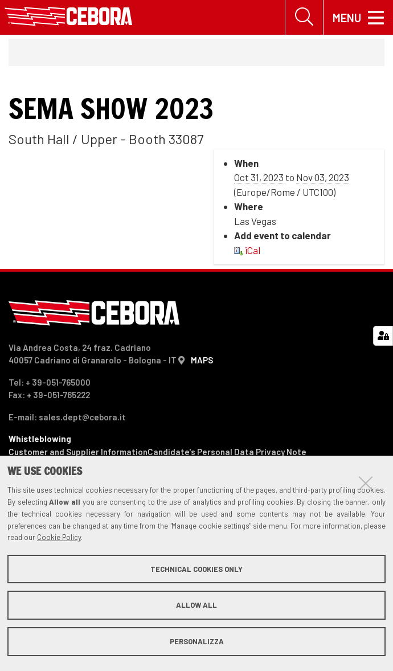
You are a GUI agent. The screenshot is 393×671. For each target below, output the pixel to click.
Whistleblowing (40, 438)
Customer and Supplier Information (78, 452)
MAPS (202, 360)
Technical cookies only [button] (196, 569)
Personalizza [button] (197, 641)
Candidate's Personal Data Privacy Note (227, 452)
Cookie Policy (59, 537)
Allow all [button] (196, 604)
